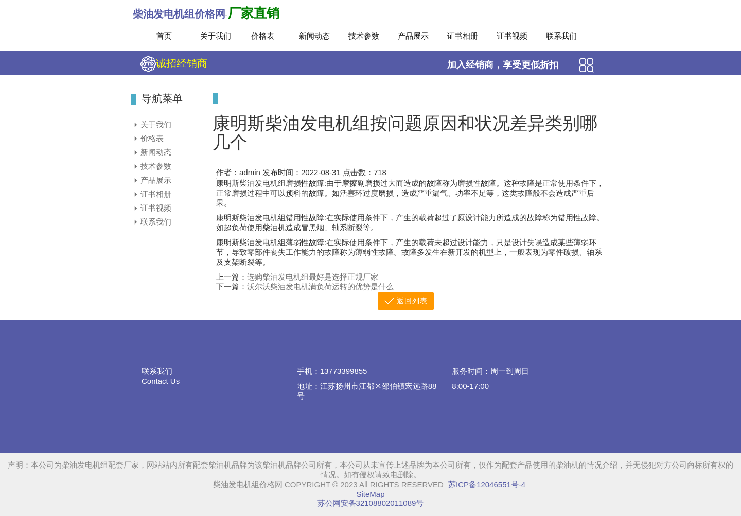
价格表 (262, 35)
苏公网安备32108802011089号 (370, 502)
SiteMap (370, 494)
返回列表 (406, 301)
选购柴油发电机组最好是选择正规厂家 (312, 276)
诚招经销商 (173, 64)
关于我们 (215, 35)
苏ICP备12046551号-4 (486, 484)
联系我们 (561, 35)
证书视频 (512, 35)
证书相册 (462, 35)
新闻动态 (314, 35)
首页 (164, 35)
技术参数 (363, 35)
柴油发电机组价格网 (179, 14)
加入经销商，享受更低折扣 (502, 65)
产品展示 (413, 35)
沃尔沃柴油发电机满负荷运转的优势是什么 (320, 286)
